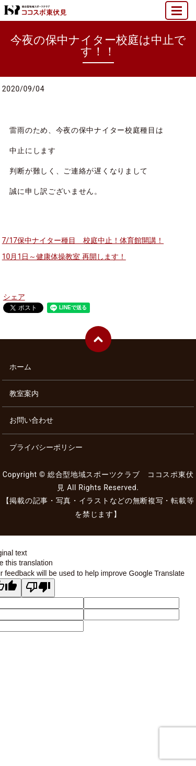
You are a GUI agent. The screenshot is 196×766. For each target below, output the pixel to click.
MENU (177, 15)
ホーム (20, 367)
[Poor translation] (38, 587)
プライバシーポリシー (46, 447)
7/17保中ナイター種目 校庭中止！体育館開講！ (83, 240)
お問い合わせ (31, 420)
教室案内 (24, 393)
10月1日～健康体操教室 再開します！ (64, 256)
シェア (14, 297)
